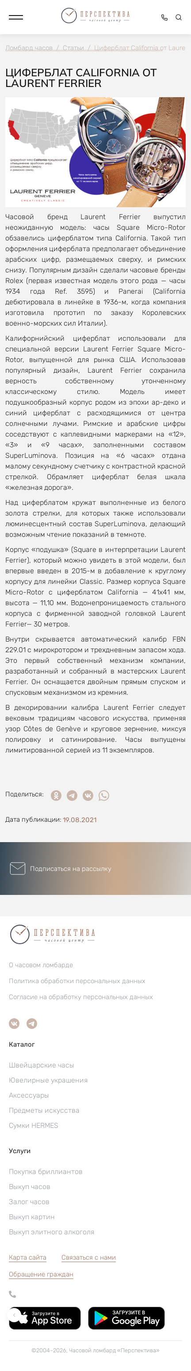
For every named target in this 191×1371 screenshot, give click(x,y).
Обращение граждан (41, 1274)
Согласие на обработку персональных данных (81, 997)
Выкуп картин (32, 1217)
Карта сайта (27, 1257)
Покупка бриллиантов (46, 1171)
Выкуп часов (29, 1186)
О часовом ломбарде (41, 965)
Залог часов (29, 1202)
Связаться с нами (88, 1257)
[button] (16, 17)
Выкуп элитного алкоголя (51, 1232)
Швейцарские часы (41, 1065)
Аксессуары (29, 1095)
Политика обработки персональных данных (77, 981)
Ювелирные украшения (48, 1080)
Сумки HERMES (33, 1125)
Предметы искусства (44, 1110)
